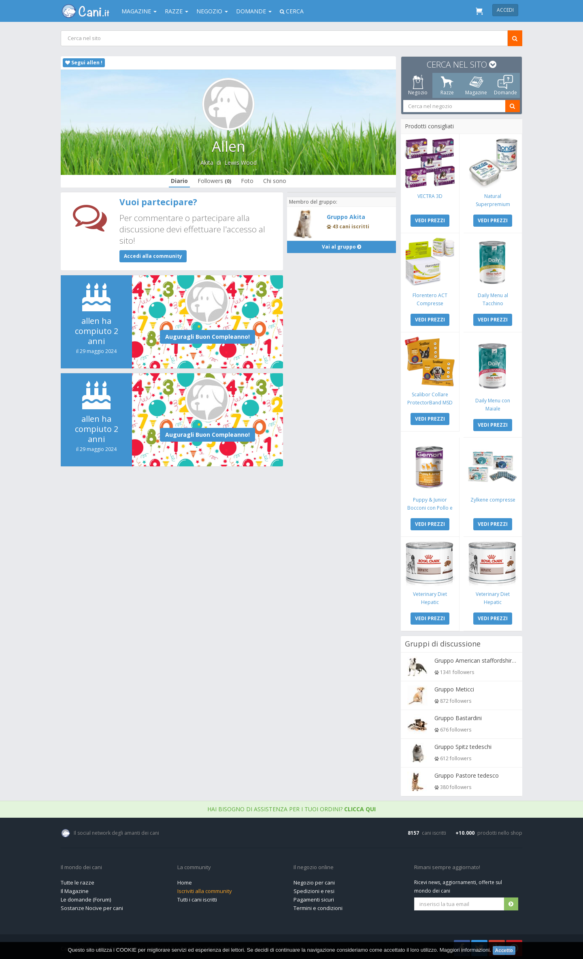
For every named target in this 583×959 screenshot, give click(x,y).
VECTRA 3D (430, 195)
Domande (254, 11)
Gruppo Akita (346, 217)
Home (184, 880)
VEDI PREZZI (430, 220)
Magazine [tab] (476, 85)
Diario (179, 181)
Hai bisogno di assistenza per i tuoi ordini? (291, 807)
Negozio (212, 11)
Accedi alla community (153, 256)
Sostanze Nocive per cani (92, 906)
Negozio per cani (314, 880)
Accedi (505, 9)
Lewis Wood (240, 162)
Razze (176, 11)
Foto (247, 181)
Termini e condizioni (318, 906)
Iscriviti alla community (204, 889)
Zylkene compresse (492, 498)
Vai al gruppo (341, 246)
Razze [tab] (447, 85)
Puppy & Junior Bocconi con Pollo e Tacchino (430, 506)
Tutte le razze (77, 880)
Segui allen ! (83, 62)
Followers (214, 181)
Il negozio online (314, 865)
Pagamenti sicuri (314, 897)
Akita (206, 162)
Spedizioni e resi (314, 889)
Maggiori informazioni (465, 950)
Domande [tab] (505, 85)
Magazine (139, 11)
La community (194, 865)
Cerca (292, 11)
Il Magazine (75, 889)
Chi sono (274, 181)
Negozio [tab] (418, 85)
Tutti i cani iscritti (197, 897)
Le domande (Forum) (86, 897)
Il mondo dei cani (81, 865)
